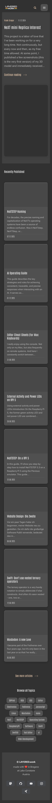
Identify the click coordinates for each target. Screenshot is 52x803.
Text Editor (28, 732)
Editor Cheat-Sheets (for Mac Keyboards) (23, 336)
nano (38, 713)
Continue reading (14, 74)
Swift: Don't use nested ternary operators (23, 579)
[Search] (35, 8)
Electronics (12, 706)
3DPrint (12, 700)
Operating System (37, 719)
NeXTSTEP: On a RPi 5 (18, 458)
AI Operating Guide (17, 273)
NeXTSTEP (20, 719)
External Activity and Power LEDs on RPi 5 (24, 398)
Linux (14, 713)
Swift (40, 726)
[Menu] (44, 7)
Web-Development (26, 738)
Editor (40, 700)
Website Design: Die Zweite (21, 516)
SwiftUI (15, 732)
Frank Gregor (9, 20)
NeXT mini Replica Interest (22, 27)
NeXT (9, 719)
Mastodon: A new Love (19, 639)
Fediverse (26, 706)
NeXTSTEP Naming (16, 211)
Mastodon (26, 713)
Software (29, 726)
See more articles (26, 675)
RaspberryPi (14, 726)
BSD (22, 700)
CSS (31, 700)
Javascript (40, 706)
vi (39, 732)
